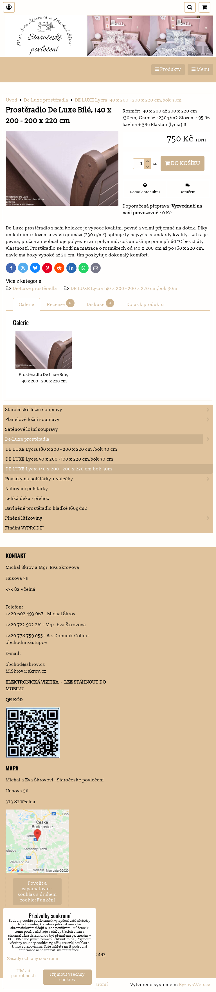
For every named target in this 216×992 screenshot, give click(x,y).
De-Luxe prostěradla (35, 288)
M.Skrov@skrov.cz (26, 671)
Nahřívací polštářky (26, 489)
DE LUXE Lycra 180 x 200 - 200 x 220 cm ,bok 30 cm (61, 449)
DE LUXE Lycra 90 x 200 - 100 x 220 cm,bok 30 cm (59, 459)
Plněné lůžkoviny (109, 518)
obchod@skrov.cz (25, 664)
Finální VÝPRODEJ (24, 528)
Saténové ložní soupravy (31, 429)
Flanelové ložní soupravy (109, 419)
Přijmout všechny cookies (67, 977)
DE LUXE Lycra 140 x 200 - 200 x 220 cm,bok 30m (124, 288)
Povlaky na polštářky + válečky (109, 479)
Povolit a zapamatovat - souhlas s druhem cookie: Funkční (37, 891)
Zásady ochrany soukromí (32, 958)
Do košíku (182, 163)
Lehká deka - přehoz (27, 498)
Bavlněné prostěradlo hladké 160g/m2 (46, 508)
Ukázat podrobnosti (23, 973)
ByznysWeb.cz (194, 985)
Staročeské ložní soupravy (109, 409)
